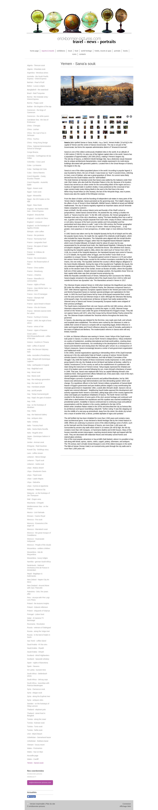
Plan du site (50, 804)
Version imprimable (36, 804)
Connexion (127, 804)
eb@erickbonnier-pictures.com (40, 782)
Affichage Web (125, 806)
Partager (31, 797)
